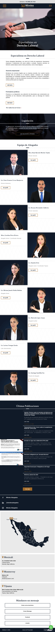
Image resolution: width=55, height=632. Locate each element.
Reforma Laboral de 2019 (31, 474)
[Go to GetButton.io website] (51, 630)
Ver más (27, 489)
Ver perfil (33, 160)
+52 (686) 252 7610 (30, 1)
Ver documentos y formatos (27, 134)
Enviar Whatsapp (27, 611)
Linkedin (27, 623)
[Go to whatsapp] (51, 627)
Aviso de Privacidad (27, 630)
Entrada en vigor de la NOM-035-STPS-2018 (36, 440)
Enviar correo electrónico (28, 605)
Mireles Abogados (12, 497)
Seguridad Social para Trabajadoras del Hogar (37, 466)
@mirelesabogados (12, 502)
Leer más (26, 421)
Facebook (27, 617)
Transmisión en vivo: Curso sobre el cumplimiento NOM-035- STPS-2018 (38, 428)
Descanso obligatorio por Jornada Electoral (36, 454)
